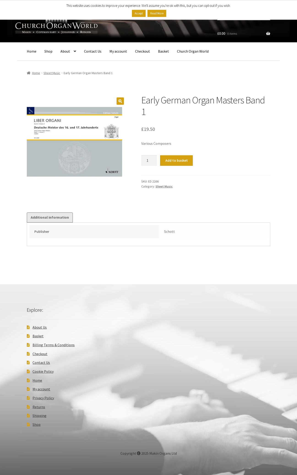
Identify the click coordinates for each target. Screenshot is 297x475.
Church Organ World (193, 51)
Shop (48, 51)
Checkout (142, 51)
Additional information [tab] (50, 217)
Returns (39, 407)
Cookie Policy (43, 371)
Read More (156, 13)
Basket (163, 51)
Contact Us (92, 51)
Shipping (39, 415)
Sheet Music (52, 73)
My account (118, 51)
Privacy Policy (43, 398)
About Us (40, 327)
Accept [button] (139, 13)
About (65, 51)
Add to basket (176, 160)
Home (31, 51)
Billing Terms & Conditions (54, 345)
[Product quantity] (149, 160)
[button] (120, 101)
